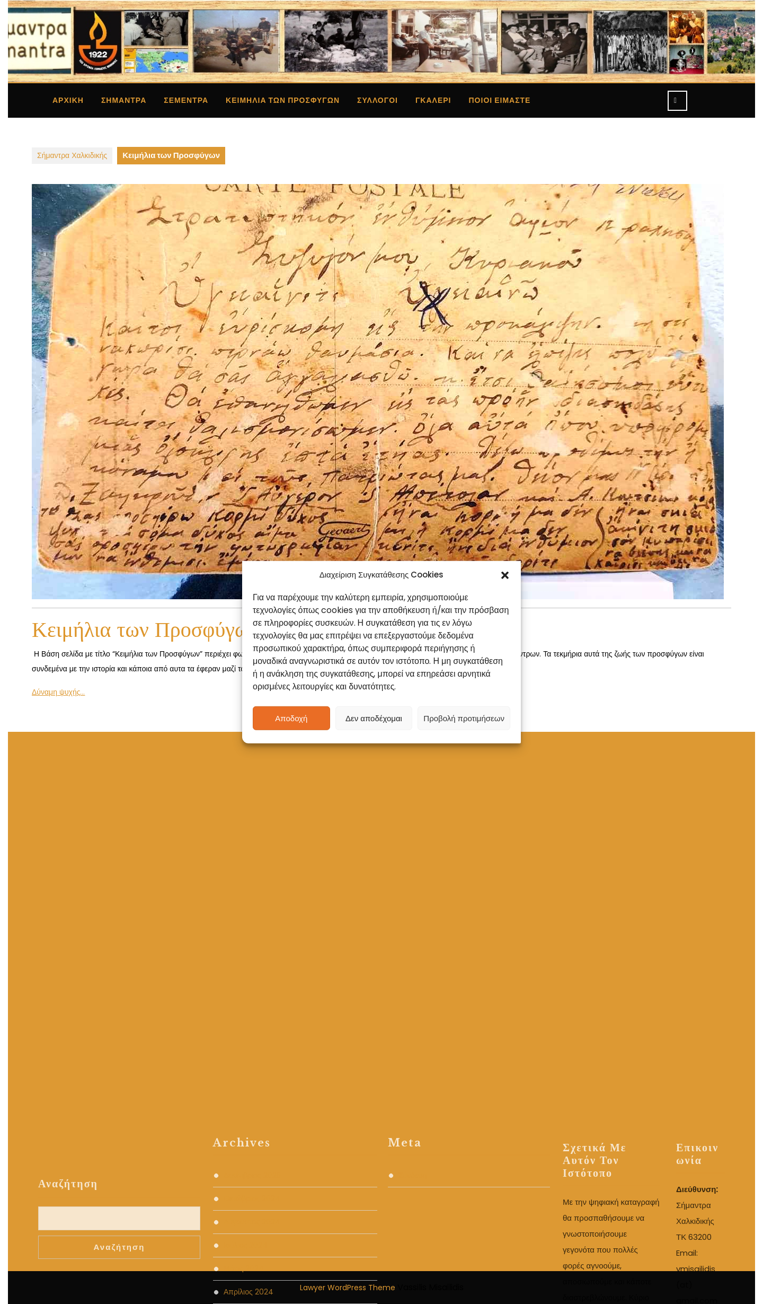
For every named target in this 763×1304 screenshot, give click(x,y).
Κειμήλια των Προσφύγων (283, 100)
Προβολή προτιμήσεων (463, 717)
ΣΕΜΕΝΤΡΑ (186, 100)
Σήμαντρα (123, 100)
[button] (505, 575)
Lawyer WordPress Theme (347, 1287)
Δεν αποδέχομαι (373, 717)
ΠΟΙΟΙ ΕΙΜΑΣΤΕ (500, 100)
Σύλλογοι (377, 100)
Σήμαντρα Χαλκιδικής (72, 155)
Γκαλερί (433, 100)
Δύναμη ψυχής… (58, 692)
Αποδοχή (291, 717)
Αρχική (68, 100)
